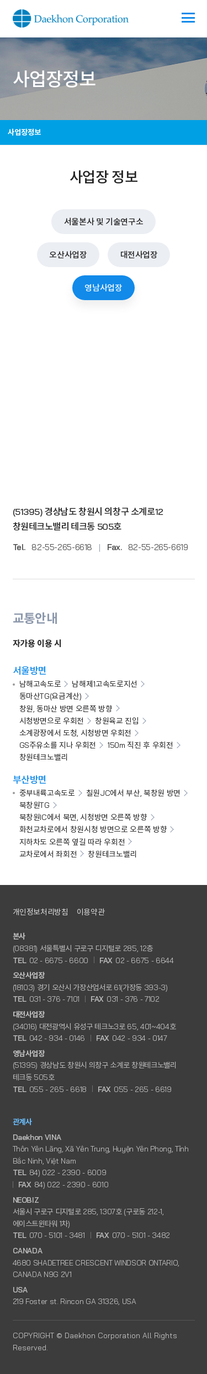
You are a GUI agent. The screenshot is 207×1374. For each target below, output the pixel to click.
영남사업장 (103, 288)
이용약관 (91, 911)
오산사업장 (68, 254)
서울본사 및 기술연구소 (104, 221)
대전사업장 (139, 254)
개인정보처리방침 (40, 911)
